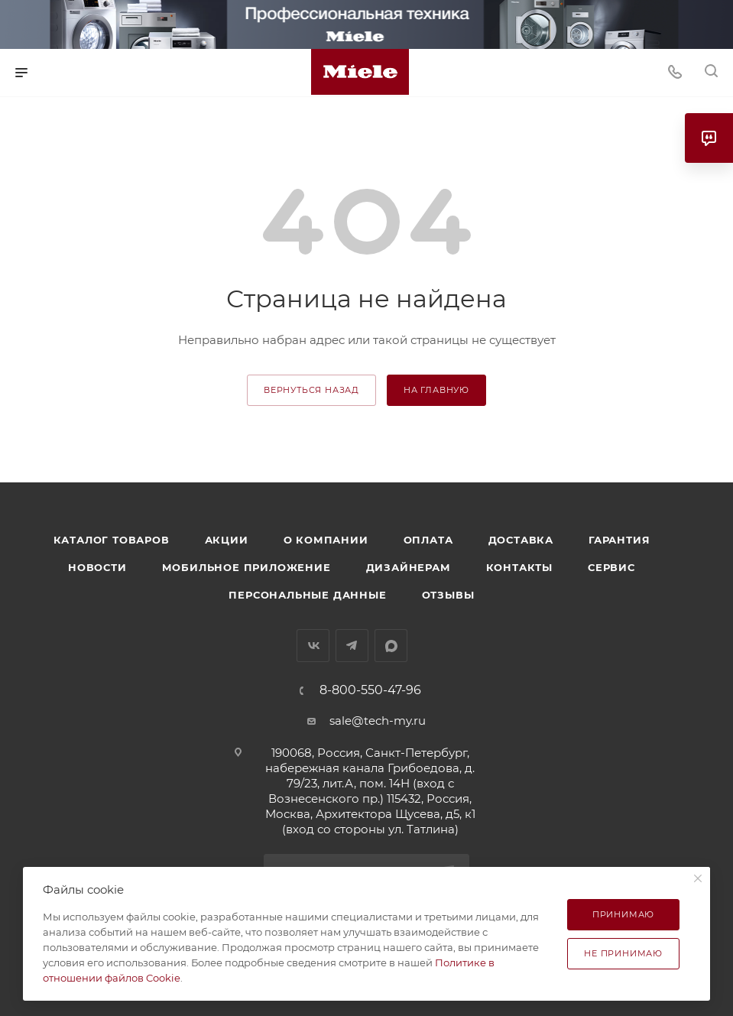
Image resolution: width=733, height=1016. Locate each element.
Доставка (520, 540)
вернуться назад (311, 390)
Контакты (519, 567)
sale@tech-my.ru (377, 720)
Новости (97, 567)
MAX (391, 645)
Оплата (428, 540)
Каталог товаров (112, 540)
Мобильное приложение (246, 567)
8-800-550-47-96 (370, 690)
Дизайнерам (408, 567)
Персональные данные (307, 595)
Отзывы (448, 595)
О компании (326, 540)
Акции (226, 540)
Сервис (611, 567)
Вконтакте (313, 645)
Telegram (352, 645)
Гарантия (619, 540)
